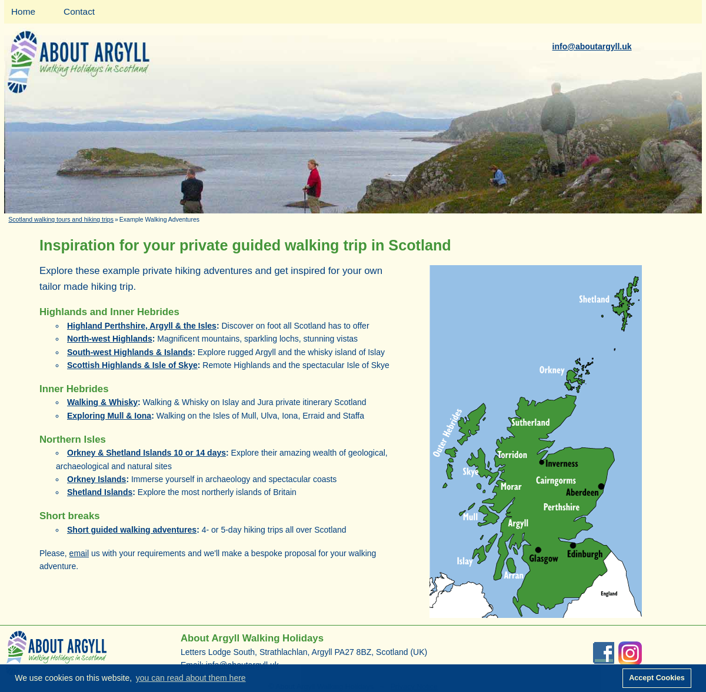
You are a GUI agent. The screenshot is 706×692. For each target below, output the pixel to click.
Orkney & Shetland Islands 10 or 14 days (146, 452)
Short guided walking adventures (132, 529)
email (79, 553)
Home (23, 11)
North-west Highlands (109, 338)
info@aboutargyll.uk (592, 46)
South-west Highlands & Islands (129, 352)
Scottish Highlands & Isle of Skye (132, 365)
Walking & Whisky (102, 402)
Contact (79, 11)
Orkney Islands (96, 479)
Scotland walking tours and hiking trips (61, 219)
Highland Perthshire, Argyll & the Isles (142, 325)
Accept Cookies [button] (656, 678)
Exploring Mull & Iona (109, 415)
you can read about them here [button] (191, 678)
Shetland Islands (99, 492)
